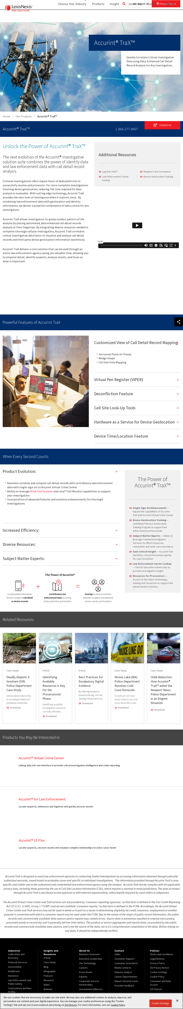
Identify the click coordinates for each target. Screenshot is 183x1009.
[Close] (177, 1001)
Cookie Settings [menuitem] (158, 931)
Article (47, 916)
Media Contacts (123, 926)
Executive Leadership (90, 917)
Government (14, 925)
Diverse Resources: (19, 544)
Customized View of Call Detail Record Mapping (136, 342)
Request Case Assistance (157, 171)
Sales (117, 913)
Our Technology (87, 922)
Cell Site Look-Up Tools (114, 408)
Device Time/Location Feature (121, 436)
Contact (169, 17)
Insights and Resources (123, 17)
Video (47, 943)
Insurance (13, 934)
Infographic (50, 930)
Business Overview (89, 913)
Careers (83, 926)
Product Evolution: (19, 471)
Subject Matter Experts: (24, 558)
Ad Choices (156, 948)
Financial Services (17, 921)
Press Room (85, 931)
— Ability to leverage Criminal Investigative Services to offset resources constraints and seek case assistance (153, 541)
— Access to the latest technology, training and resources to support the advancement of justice (153, 581)
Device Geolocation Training (158, 176)
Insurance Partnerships (91, 960)
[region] (91, 1001)
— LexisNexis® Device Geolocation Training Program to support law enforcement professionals (151, 525)
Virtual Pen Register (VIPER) (118, 379)
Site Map (83, 965)
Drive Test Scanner (41, 491)
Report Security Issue (126, 940)
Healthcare (14, 930)
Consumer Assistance (126, 922)
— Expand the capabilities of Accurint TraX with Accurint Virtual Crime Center (153, 511)
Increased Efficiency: (21, 530)
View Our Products (18, 965)
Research (49, 939)
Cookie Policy (157, 935)
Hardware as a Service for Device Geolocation (134, 422)
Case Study (50, 921)
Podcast (48, 934)
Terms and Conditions (161, 913)
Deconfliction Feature (113, 394)
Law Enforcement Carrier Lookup (115, 178)
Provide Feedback (124, 944)
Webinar (48, 948)
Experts (83, 935)
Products (96, 17)
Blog (46, 925)
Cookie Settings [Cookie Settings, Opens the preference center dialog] (160, 1003)
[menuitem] (96, 17)
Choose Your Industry (67, 17)
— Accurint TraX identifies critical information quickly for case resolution (153, 555)
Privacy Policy (157, 922)
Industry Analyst (123, 931)
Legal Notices (157, 917)
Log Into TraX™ (109, 171)
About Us (150, 17)
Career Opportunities (126, 935)
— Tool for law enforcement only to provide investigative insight (152, 567)
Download (15, 707)
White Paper (50, 952)
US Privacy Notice (159, 926)
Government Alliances (91, 948)
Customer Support (124, 917)
